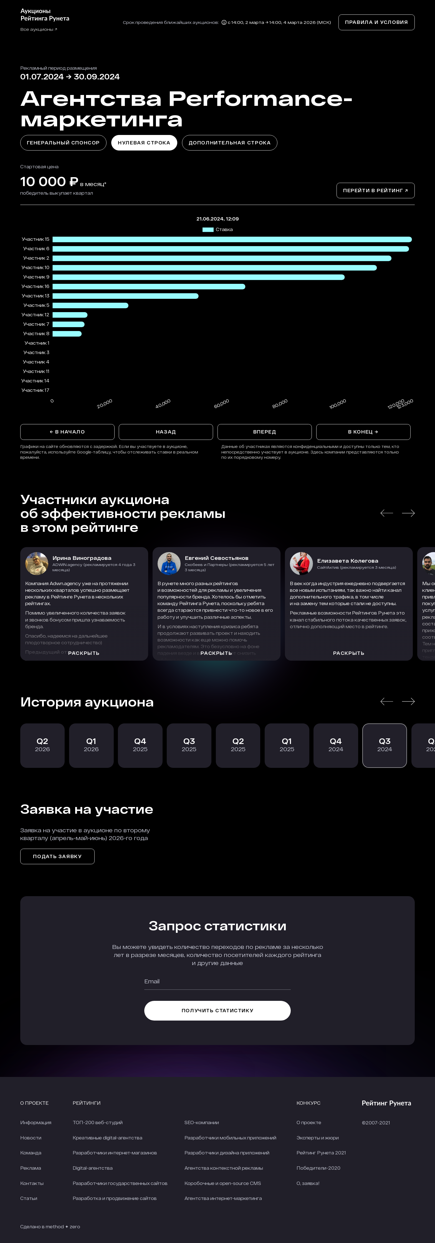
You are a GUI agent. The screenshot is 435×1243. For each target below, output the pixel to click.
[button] (386, 513)
